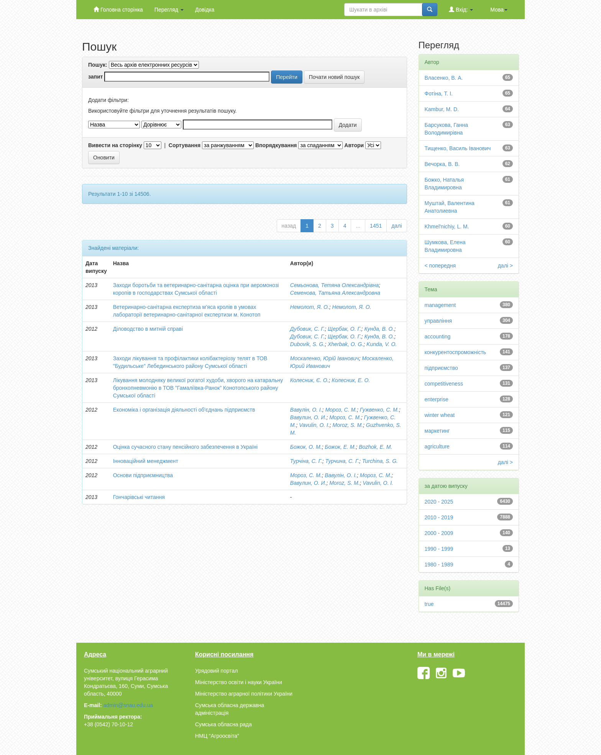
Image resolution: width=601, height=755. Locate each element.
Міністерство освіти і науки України (238, 682)
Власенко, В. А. (444, 78)
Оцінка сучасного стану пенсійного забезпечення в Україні (185, 447)
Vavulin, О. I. (378, 483)
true (429, 604)
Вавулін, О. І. (306, 410)
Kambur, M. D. (442, 109)
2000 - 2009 (439, 533)
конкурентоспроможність (455, 352)
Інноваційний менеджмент (145, 461)
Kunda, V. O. (381, 344)
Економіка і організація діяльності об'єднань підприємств (184, 410)
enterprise (436, 399)
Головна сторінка (118, 9)
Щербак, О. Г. (344, 329)
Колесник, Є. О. (309, 380)
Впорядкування (276, 145)
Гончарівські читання (139, 497)
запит (95, 77)
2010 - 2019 (439, 517)
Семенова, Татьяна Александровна (335, 293)
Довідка (204, 10)
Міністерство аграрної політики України (243, 694)
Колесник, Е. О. (351, 380)
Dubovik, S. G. (307, 344)
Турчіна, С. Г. (306, 461)
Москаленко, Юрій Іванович (324, 358)
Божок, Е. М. (340, 447)
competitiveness (444, 384)
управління (438, 321)
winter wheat (440, 415)
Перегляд (169, 10)
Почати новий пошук (334, 77)
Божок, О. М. (306, 447)
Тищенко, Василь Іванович (458, 148)
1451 (376, 226)
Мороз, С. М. (341, 410)
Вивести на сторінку (115, 145)
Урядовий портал (216, 671)
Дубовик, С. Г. (307, 329)
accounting (438, 336)
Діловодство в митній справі (148, 329)
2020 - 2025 (439, 502)
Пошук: (97, 65)
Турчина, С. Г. (342, 461)
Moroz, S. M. (348, 425)
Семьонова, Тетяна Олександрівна (334, 285)
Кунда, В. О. (379, 329)
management (440, 305)
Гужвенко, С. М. (379, 410)
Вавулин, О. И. (308, 417)
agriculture (437, 446)
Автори (354, 145)
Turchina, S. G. (380, 461)
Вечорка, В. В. (442, 164)
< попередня (440, 266)
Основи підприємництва (143, 475)
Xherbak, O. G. (345, 344)
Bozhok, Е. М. (375, 447)
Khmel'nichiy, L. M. (447, 226)
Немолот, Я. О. (309, 307)
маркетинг (437, 431)
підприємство (441, 368)
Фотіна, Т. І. (439, 93)
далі (396, 226)
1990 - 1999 (439, 549)
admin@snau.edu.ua (128, 705)
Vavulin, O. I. (314, 425)
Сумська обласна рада (223, 724)
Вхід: (461, 9)
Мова (498, 10)
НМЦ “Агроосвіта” (217, 736)
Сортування (184, 145)
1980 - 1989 (439, 564)
